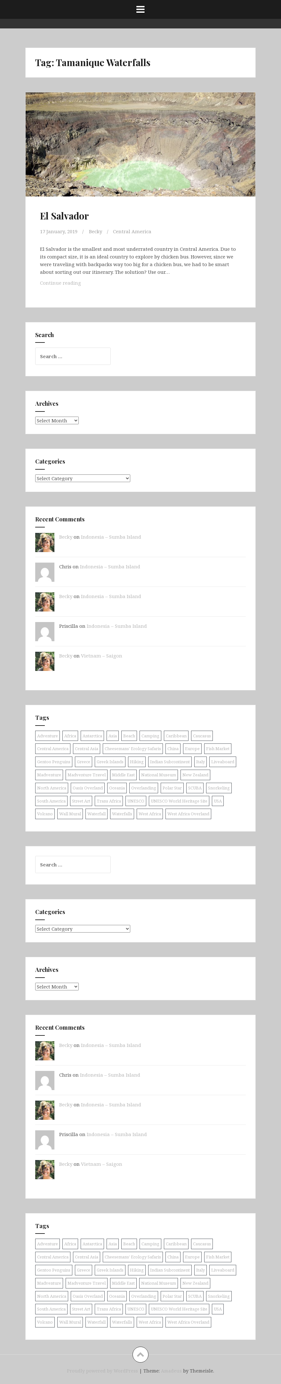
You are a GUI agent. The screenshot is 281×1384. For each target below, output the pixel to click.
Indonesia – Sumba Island (111, 536)
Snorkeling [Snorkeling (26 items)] (219, 787)
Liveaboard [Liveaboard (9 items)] (222, 761)
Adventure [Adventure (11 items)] (47, 735)
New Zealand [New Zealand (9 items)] (195, 774)
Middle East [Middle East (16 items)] (123, 774)
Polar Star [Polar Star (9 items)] (172, 787)
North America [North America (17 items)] (51, 787)
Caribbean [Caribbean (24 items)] (176, 735)
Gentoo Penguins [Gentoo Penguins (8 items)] (53, 761)
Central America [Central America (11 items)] (52, 748)
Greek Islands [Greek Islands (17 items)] (110, 761)
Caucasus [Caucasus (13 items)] (202, 735)
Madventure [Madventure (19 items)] (49, 774)
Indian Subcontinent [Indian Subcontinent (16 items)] (170, 761)
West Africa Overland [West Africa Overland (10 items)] (188, 814)
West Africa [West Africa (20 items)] (150, 814)
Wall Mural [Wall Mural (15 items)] (70, 814)
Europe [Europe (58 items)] (192, 748)
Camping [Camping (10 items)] (150, 735)
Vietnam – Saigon (101, 655)
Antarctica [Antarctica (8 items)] (92, 735)
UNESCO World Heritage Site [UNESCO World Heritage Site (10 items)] (179, 800)
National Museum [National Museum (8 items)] (158, 774)
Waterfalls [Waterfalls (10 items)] (122, 814)
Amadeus (171, 1370)
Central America (132, 231)
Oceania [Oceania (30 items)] (117, 787)
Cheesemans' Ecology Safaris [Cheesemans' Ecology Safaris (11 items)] (133, 748)
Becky (95, 231)
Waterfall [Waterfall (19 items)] (96, 814)
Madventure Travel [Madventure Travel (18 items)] (87, 774)
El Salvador (64, 216)
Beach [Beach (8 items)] (129, 735)
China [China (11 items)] (173, 748)
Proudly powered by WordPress (102, 1370)
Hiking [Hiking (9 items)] (137, 761)
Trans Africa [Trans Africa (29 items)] (109, 800)
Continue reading (70, 283)
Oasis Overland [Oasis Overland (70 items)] (88, 787)
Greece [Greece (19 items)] (83, 761)
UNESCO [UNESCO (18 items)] (135, 800)
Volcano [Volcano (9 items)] (45, 814)
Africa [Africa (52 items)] (70, 735)
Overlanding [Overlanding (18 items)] (143, 787)
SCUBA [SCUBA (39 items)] (195, 787)
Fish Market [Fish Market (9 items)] (217, 748)
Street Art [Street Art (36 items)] (81, 800)
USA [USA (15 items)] (218, 800)
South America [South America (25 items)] (51, 800)
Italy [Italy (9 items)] (200, 761)
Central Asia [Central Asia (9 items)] (86, 748)
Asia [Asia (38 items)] (112, 735)
